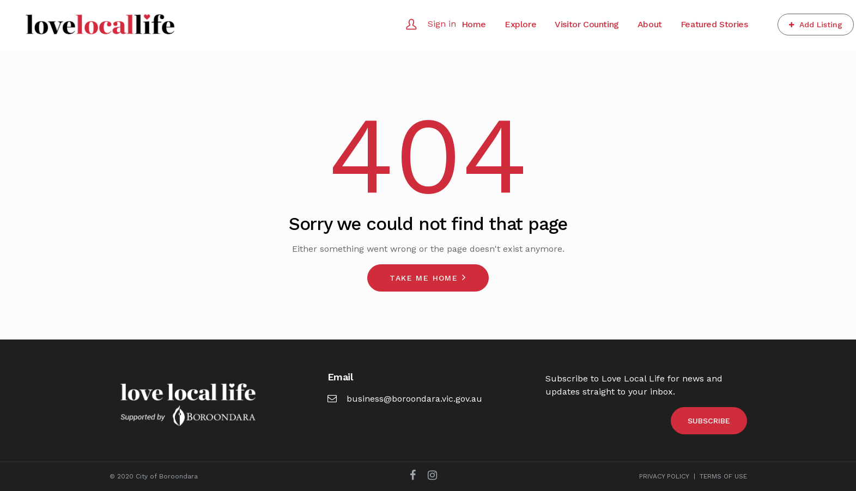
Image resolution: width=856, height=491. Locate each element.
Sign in (442, 24)
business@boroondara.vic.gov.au (404, 398)
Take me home (424, 278)
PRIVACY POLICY (664, 476)
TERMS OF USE (723, 476)
